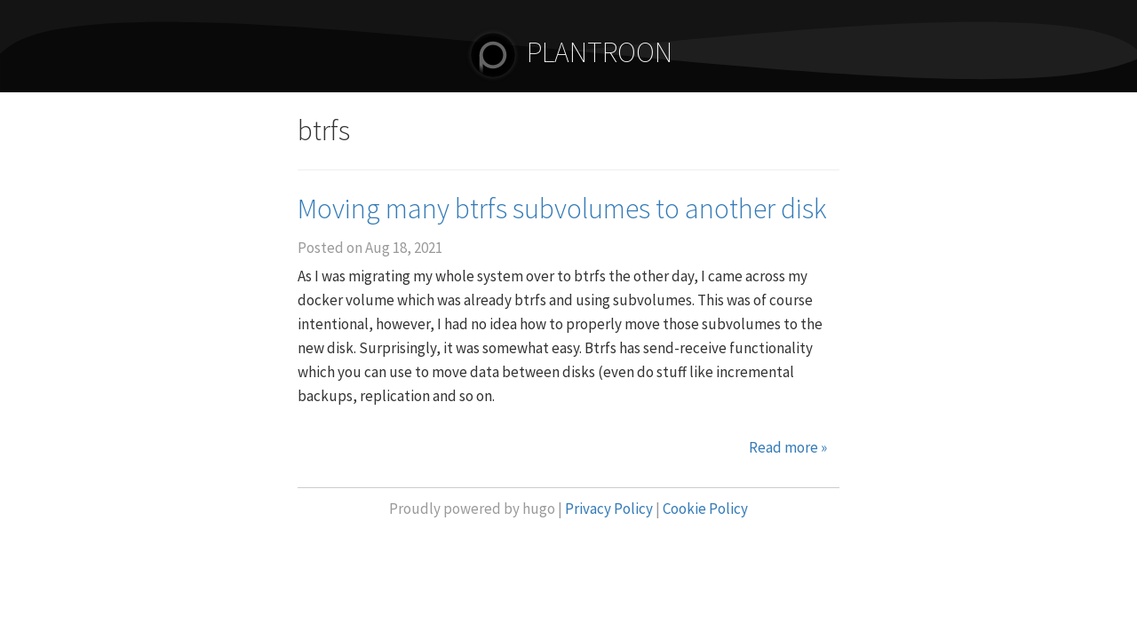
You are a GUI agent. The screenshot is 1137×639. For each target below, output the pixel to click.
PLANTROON (568, 52)
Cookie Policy (705, 508)
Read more (788, 447)
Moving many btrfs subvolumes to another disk (562, 208)
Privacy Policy (609, 508)
